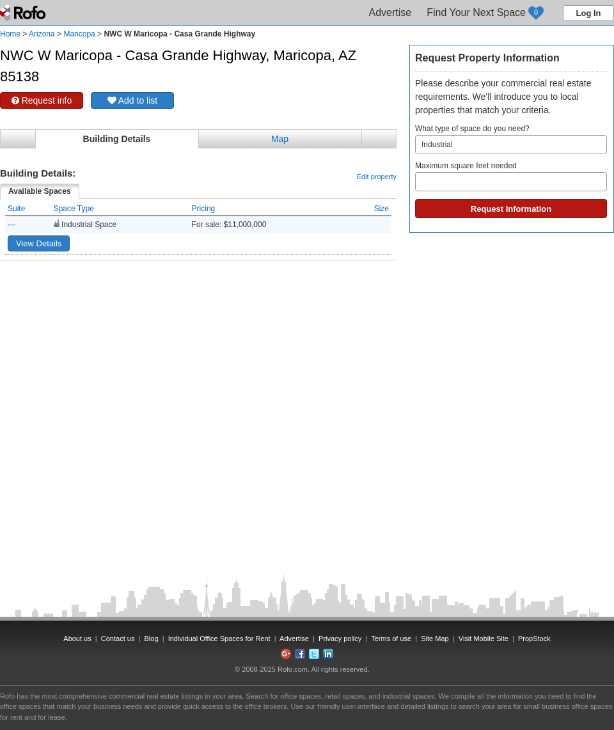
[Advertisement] (123, 396)
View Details (38, 243)
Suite (16, 208)
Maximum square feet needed (511, 176)
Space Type (74, 208)
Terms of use (391, 638)
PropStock (534, 638)
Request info (42, 100)
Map (279, 139)
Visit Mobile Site (483, 638)
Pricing (204, 208)
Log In (588, 13)
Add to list (132, 100)
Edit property (377, 176)
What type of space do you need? (511, 139)
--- (11, 224)
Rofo (24, 13)
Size (381, 208)
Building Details (117, 139)
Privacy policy (340, 638)
